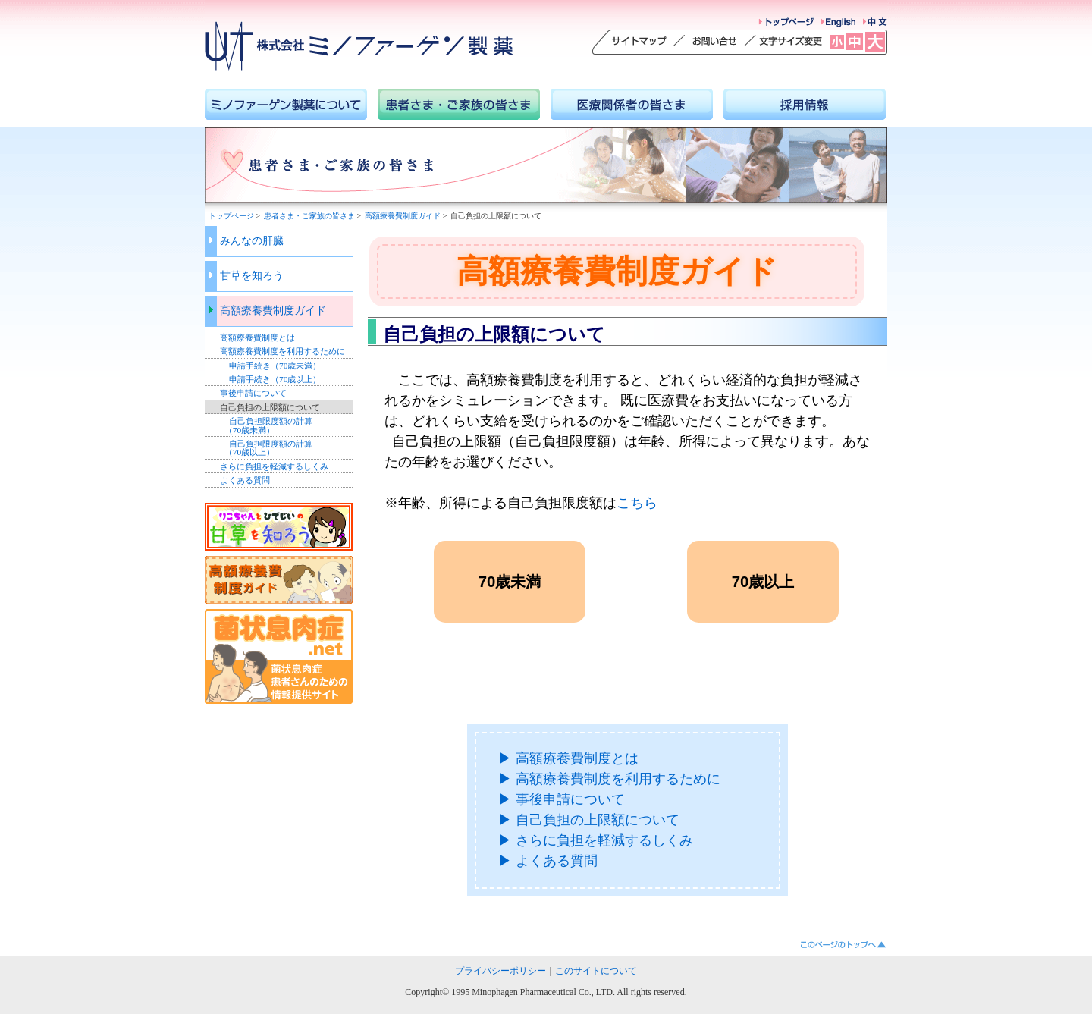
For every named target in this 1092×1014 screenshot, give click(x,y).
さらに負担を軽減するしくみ (274, 466)
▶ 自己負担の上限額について (588, 819)
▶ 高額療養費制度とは (568, 758)
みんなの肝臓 (252, 240)
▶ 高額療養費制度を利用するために (609, 778)
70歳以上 (763, 581)
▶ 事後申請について (561, 799)
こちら (637, 502)
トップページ (231, 216)
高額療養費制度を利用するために (282, 351)
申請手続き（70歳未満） (275, 365)
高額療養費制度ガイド (403, 216)
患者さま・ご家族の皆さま (309, 216)
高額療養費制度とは (257, 337)
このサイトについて (596, 970)
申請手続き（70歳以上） (275, 379)
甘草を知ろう (252, 275)
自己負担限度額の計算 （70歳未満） (266, 425)
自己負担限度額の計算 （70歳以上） (266, 448)
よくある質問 (245, 480)
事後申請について (253, 392)
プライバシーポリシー (500, 970)
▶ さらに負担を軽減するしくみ (595, 840)
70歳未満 (510, 581)
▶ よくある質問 (548, 860)
